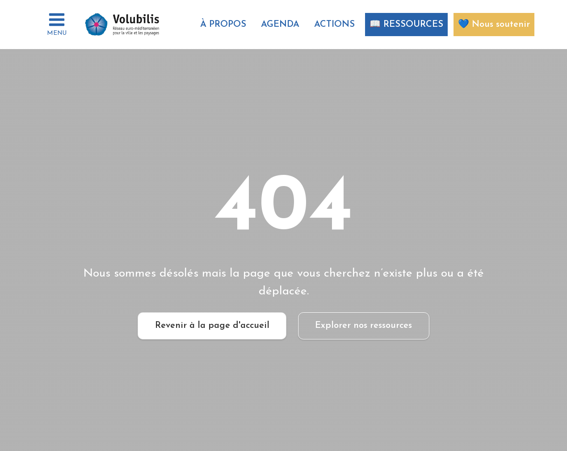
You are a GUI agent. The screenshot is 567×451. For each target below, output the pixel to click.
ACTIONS (334, 24)
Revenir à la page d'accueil (212, 325)
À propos (223, 24)
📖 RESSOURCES (406, 24)
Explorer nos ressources (363, 325)
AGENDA (280, 24)
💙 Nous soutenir (494, 24)
